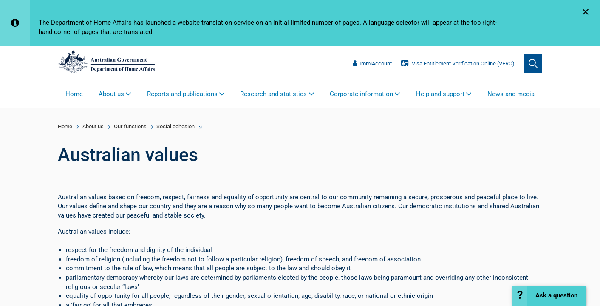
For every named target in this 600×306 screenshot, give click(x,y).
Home (74, 94)
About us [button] (111, 94)
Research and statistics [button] (273, 94)
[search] (533, 63)
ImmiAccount (372, 63)
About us (93, 126)
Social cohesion (175, 126)
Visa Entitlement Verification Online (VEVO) (458, 63)
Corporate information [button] (361, 94)
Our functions (130, 126)
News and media (511, 94)
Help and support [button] (440, 94)
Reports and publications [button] (182, 94)
